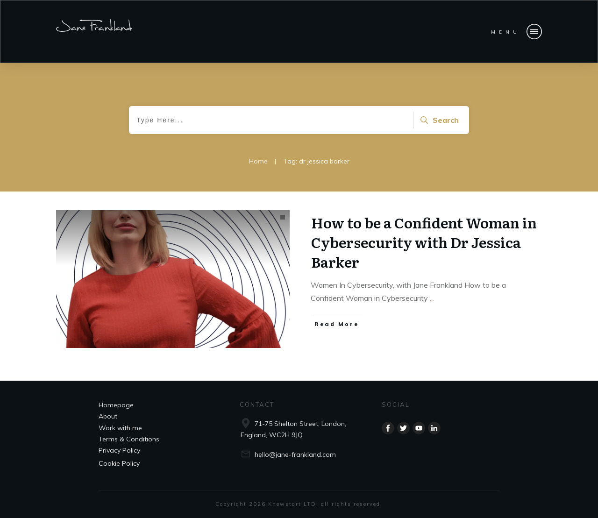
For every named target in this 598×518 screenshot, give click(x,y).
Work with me (120, 428)
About (108, 416)
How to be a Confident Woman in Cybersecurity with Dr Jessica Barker (424, 242)
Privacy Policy (119, 450)
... (432, 298)
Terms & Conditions (129, 439)
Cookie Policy (119, 463)
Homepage (116, 405)
